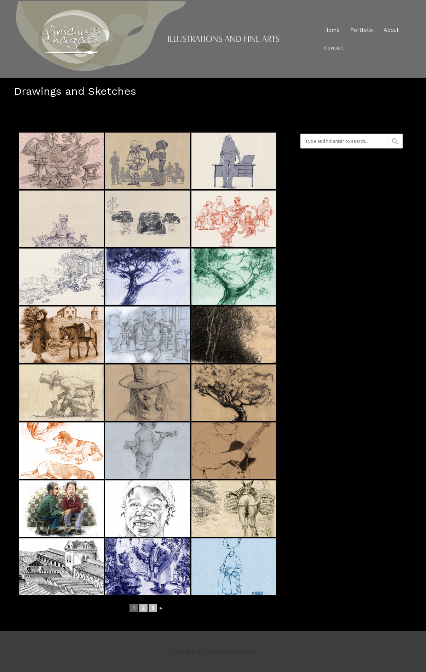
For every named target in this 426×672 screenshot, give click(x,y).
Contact (334, 48)
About (391, 30)
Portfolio (361, 30)
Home (332, 30)
